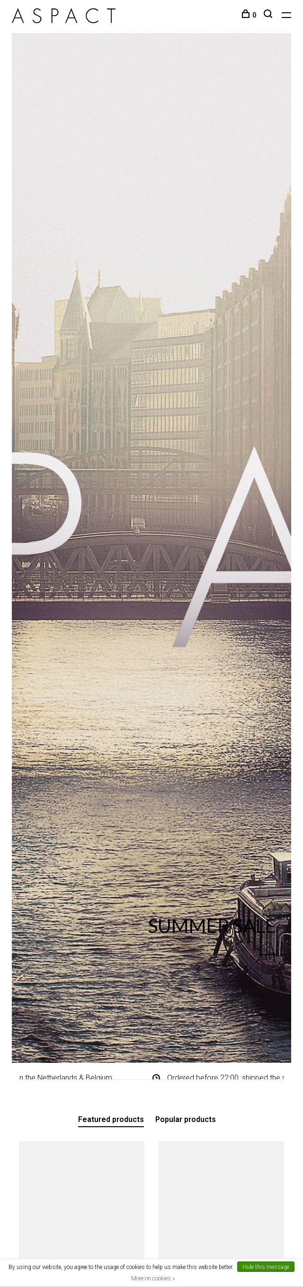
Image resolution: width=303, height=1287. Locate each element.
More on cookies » (153, 1278)
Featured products (111, 1119)
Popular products (185, 1119)
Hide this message (265, 1267)
